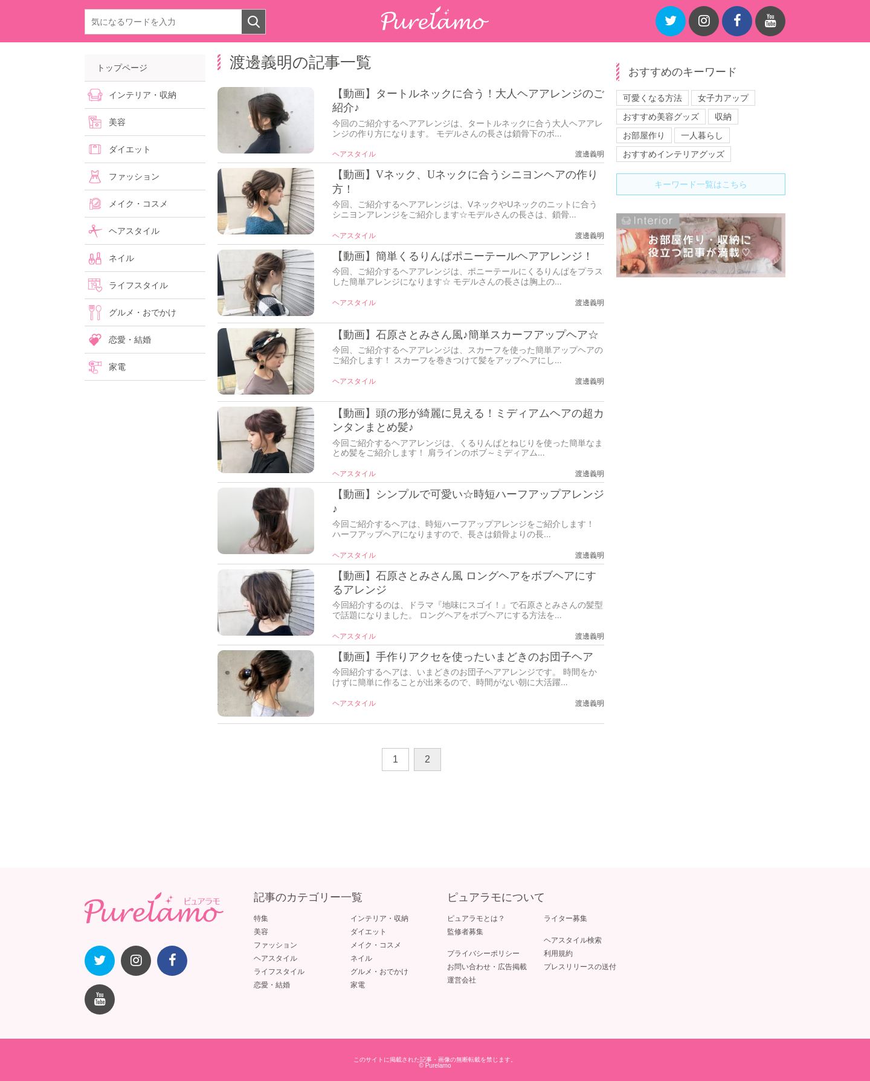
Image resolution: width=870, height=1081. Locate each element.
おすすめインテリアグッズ (673, 154)
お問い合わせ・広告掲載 (487, 967)
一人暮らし (702, 135)
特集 (261, 918)
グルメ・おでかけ (142, 312)
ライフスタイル (138, 285)
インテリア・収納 (142, 95)
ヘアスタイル (354, 154)
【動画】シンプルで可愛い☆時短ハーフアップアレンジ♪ (468, 501)
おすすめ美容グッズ (661, 116)
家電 (117, 367)
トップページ (122, 68)
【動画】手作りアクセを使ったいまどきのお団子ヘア (462, 657)
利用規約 (558, 953)
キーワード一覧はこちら (700, 184)
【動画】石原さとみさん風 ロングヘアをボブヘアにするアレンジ (464, 583)
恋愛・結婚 (130, 339)
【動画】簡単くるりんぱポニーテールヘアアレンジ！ (462, 256)
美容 (117, 122)
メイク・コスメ (138, 203)
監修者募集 (465, 932)
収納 (723, 116)
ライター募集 (565, 918)
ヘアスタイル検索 (573, 940)
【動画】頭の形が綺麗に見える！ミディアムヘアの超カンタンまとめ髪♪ (468, 420)
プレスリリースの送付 (580, 967)
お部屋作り (644, 135)
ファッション (134, 176)
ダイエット (130, 149)
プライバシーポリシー (483, 953)
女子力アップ (723, 98)
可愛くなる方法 (652, 98)
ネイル (121, 258)
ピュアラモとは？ (476, 918)
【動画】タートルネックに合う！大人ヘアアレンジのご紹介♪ (468, 101)
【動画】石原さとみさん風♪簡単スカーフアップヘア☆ (465, 335)
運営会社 (461, 980)
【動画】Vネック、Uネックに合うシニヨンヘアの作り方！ (465, 182)
